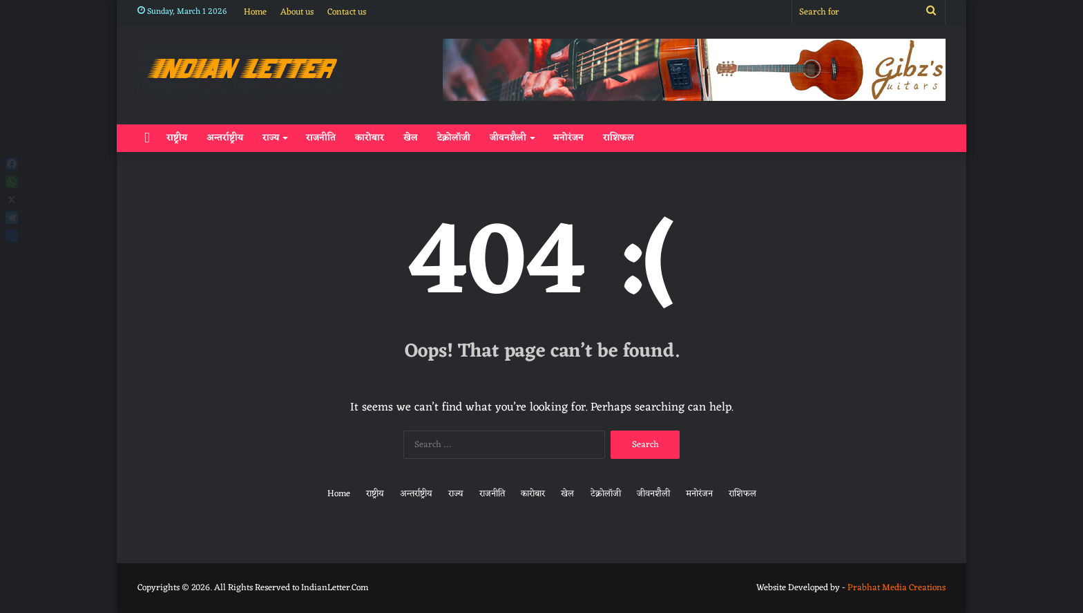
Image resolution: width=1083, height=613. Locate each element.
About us (297, 12)
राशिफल (618, 138)
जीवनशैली (508, 138)
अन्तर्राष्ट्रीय (225, 138)
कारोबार (369, 138)
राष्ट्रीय (176, 138)
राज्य (270, 138)
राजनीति (321, 138)
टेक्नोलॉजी (453, 138)
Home (255, 12)
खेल (410, 138)
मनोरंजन (568, 138)
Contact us (346, 12)
